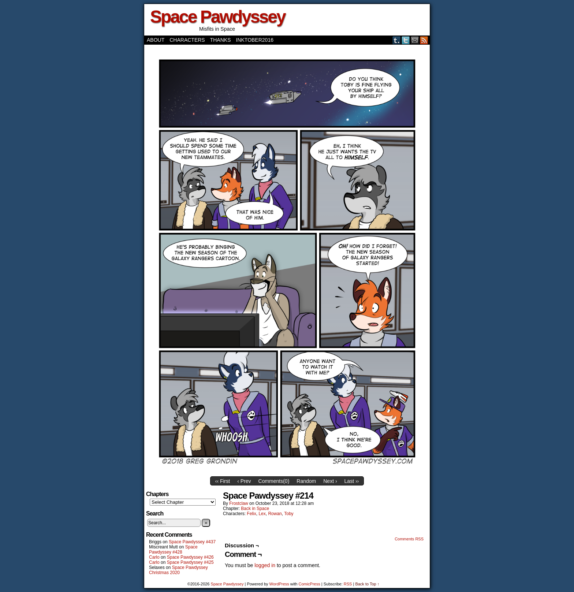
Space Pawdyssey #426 (190, 557)
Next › (330, 481)
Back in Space (255, 508)
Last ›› (351, 481)
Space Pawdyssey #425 (190, 562)
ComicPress (309, 584)
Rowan (275, 513)
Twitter (405, 40)
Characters (187, 40)
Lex (261, 513)
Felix (251, 513)
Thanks (220, 40)
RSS (424, 40)
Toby (288, 513)
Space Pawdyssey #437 (192, 541)
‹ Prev (244, 481)
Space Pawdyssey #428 (173, 549)
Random (306, 481)
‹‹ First (222, 481)
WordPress (279, 584)
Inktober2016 (254, 40)
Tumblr (396, 40)
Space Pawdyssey (217, 16)
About (155, 40)
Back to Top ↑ (367, 584)
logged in (264, 565)
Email (415, 40)
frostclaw (238, 503)
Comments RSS (409, 539)
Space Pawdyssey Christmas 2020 (178, 570)
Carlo (154, 557)
